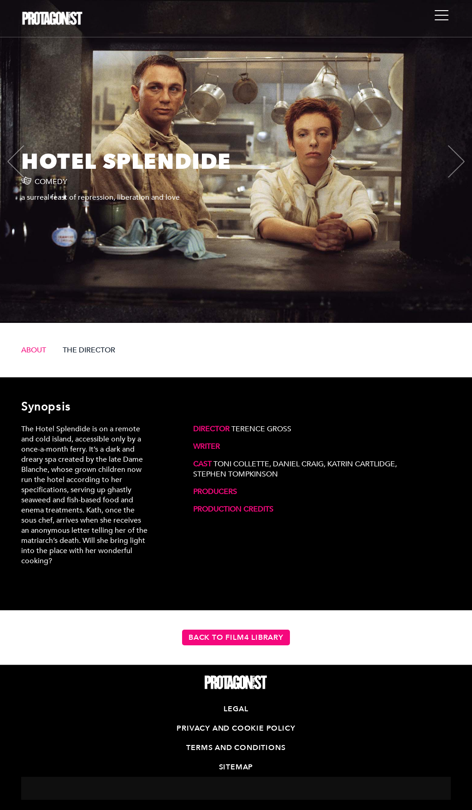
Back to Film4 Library (236, 637)
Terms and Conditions (235, 748)
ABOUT (33, 350)
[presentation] (23, 161)
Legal (236, 709)
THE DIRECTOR (89, 350)
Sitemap (236, 767)
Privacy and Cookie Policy (236, 728)
